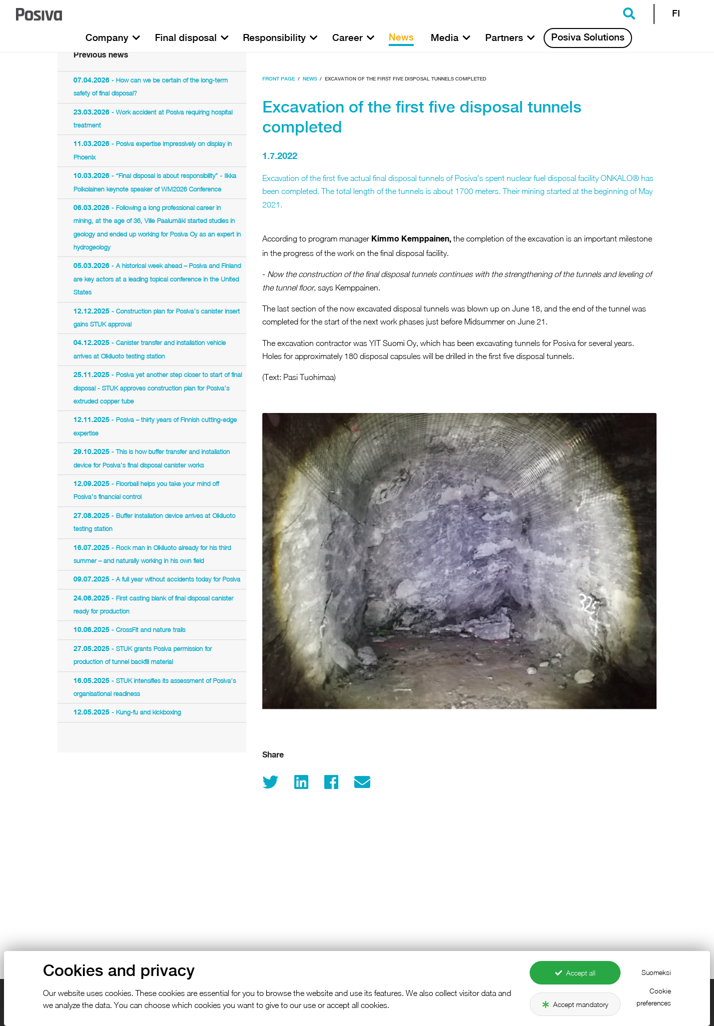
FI (676, 14)
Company (243, 1018)
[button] (136, 38)
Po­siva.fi (234, 1000)
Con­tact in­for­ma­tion (538, 1000)
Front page (278, 79)
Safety (378, 1018)
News (310, 79)
